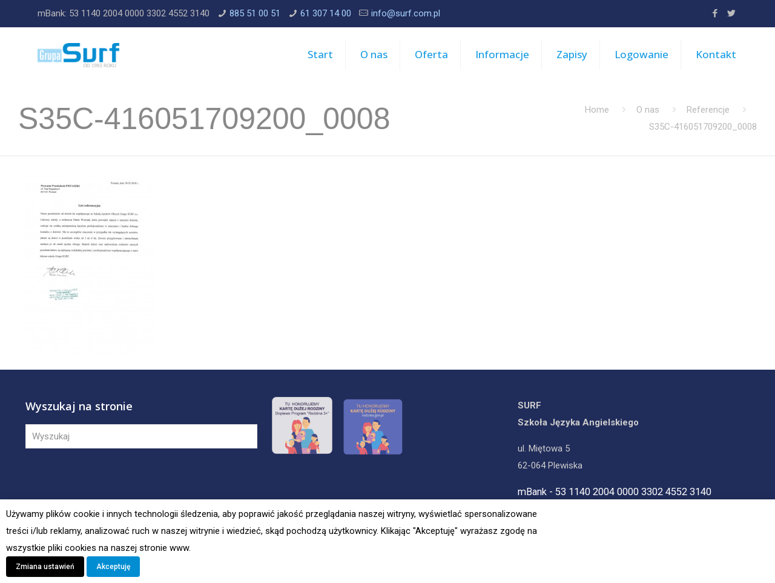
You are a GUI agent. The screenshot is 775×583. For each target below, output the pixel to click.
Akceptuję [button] (113, 566)
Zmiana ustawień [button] (45, 566)
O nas (647, 109)
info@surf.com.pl (405, 13)
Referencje (708, 109)
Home (597, 109)
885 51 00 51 (254, 13)
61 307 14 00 (325, 13)
